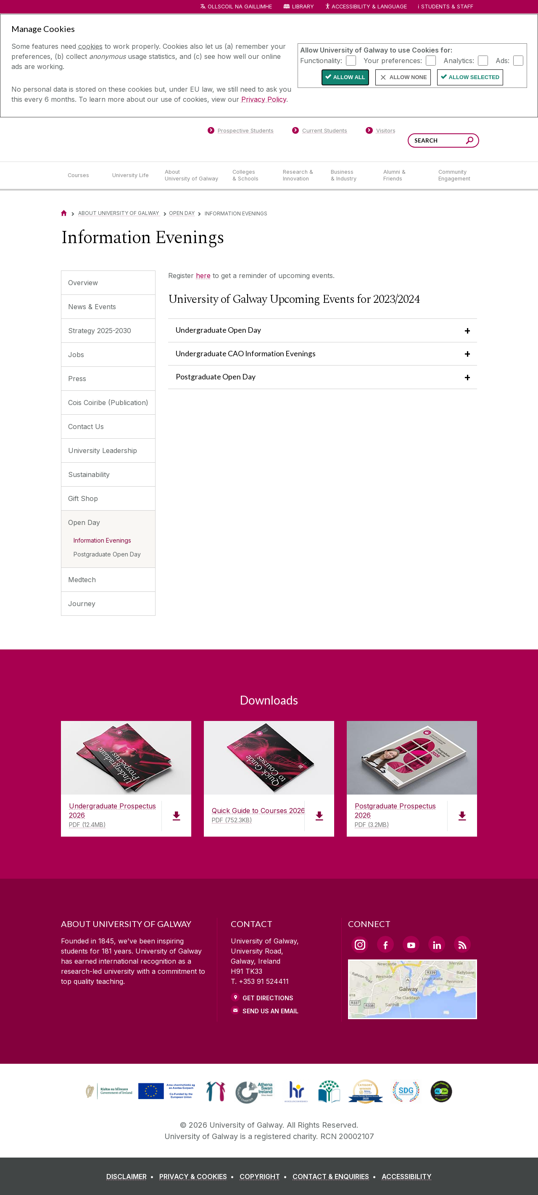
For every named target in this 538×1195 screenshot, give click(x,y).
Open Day (182, 213)
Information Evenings (102, 540)
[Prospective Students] (240, 132)
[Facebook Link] (385, 944)
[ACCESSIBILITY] (407, 1176)
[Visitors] (381, 132)
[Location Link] (412, 1014)
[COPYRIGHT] (265, 1176)
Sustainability (89, 474)
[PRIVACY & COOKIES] (198, 1176)
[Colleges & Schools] (251, 175)
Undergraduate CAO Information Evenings (246, 353)
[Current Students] (320, 132)
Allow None (408, 77)
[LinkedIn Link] (436, 944)
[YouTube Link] (411, 944)
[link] (139, 1091)
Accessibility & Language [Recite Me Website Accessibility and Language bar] (365, 7)
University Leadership (102, 450)
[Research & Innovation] (300, 175)
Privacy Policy (263, 99)
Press (77, 378)
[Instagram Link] (359, 944)
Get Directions (268, 998)
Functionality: (321, 60)
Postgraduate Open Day (107, 554)
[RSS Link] (462, 944)
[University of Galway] (122, 139)
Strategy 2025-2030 (99, 330)
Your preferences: (393, 60)
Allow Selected (474, 77)
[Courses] (83, 175)
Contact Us (86, 426)
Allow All (349, 77)
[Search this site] (469, 141)
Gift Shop (83, 498)
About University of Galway (119, 213)
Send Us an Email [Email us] (270, 1011)
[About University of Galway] (192, 175)
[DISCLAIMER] (131, 1176)
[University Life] (131, 175)
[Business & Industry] (350, 175)
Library (303, 6)
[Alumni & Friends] (404, 175)
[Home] (64, 213)
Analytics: (458, 60)
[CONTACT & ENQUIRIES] (336, 1176)
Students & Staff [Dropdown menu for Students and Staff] (447, 6)
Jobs (76, 354)
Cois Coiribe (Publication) (108, 402)
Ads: (502, 60)
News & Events (92, 306)
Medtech (82, 579)
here (203, 275)
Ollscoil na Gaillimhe (240, 6)
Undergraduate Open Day (218, 330)
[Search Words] (443, 140)
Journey (81, 603)
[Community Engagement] (454, 175)
